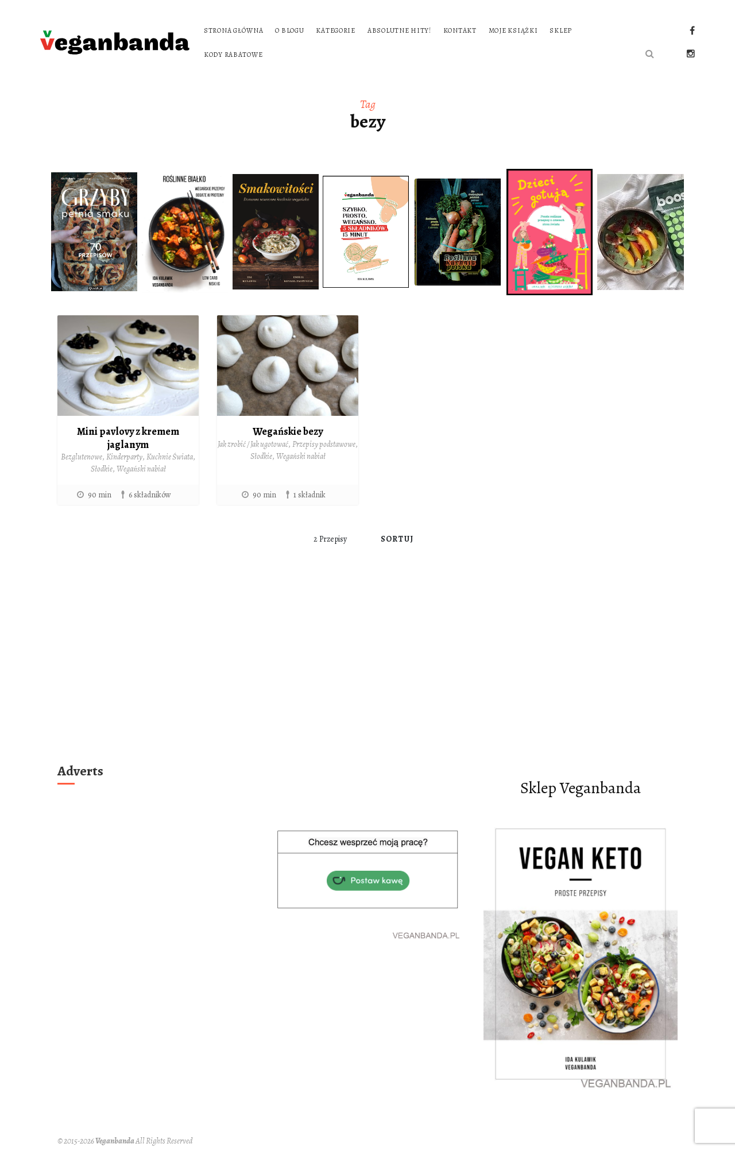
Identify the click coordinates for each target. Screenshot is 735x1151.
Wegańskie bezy (288, 431)
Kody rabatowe (233, 54)
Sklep (561, 30)
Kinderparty (124, 456)
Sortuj (397, 539)
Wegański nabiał (141, 469)
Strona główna (233, 30)
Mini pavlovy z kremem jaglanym (128, 437)
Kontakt (460, 30)
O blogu (289, 30)
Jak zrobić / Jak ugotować (253, 444)
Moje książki (513, 30)
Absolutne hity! (399, 30)
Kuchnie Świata (169, 456)
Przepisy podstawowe (323, 444)
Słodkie (102, 469)
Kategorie (335, 30)
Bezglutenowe (81, 456)
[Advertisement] (367, 672)
